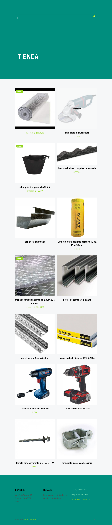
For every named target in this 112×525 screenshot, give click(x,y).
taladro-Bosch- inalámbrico (34, 408)
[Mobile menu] (17, 18)
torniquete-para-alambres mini (77, 462)
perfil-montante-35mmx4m (77, 299)
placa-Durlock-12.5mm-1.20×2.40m (77, 357)
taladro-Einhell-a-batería (77, 408)
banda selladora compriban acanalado (77, 168)
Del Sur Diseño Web (30, 519)
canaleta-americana (35, 241)
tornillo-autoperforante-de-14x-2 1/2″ (35, 462)
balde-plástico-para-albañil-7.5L (35, 186)
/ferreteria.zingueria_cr (80, 499)
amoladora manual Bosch (77, 132)
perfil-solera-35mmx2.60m (34, 357)
